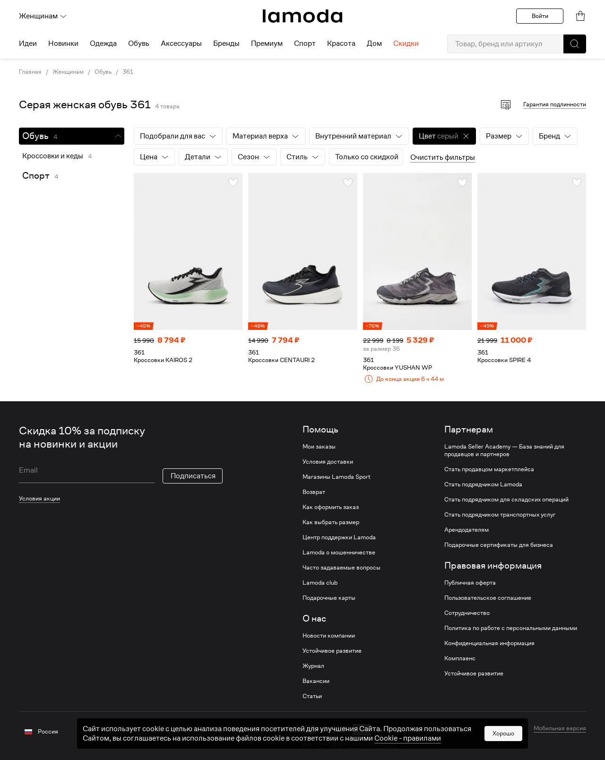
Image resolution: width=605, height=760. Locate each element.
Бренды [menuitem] (226, 43)
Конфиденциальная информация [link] (489, 643)
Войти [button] (540, 16)
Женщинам (43, 16)
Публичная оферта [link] (470, 583)
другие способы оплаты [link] (364, 744)
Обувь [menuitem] (138, 43)
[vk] (167, 730)
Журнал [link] (313, 666)
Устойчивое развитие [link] (332, 651)
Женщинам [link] (68, 72)
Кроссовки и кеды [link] (52, 156)
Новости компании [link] (328, 635)
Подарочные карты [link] (328, 598)
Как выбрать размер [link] (330, 522)
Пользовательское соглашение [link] (487, 598)
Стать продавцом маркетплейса (489, 469)
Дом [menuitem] (374, 43)
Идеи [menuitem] (28, 43)
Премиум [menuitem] (267, 43)
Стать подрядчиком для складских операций (506, 499)
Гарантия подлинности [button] (554, 104)
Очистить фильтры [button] (442, 157)
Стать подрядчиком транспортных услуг (499, 514)
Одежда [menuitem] (103, 43)
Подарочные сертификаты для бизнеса (498, 545)
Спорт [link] (36, 175)
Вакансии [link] (315, 681)
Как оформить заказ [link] (330, 507)
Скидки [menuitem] (406, 43)
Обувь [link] (103, 72)
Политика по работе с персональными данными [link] (510, 628)
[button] (574, 44)
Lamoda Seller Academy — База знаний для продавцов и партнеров (504, 450)
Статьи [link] (312, 696)
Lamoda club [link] (319, 583)
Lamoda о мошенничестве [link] (338, 552)
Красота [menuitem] (341, 43)
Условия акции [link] (39, 498)
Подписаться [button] (193, 476)
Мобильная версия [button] (560, 728)
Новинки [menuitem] (63, 43)
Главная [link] (30, 72)
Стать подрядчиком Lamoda (483, 484)
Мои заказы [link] (319, 446)
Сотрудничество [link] (467, 613)
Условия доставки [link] (327, 462)
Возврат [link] (313, 492)
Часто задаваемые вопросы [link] (341, 567)
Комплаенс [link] (459, 658)
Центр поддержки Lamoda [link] (339, 537)
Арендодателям (466, 530)
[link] (302, 16)
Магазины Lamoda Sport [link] (336, 477)
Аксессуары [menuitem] (181, 43)
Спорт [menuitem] (305, 43)
